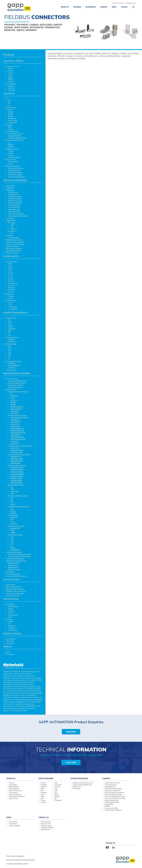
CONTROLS (8, 93)
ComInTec (44, 787)
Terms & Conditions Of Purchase (115, 796)
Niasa (43, 794)
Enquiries (71, 732)
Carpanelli (57, 785)
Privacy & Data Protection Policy (115, 798)
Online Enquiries (46, 822)
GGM (56, 790)
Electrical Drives (14, 787)
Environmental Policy (111, 808)
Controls (11, 783)
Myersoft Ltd (77, 787)
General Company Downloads (114, 792)
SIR (55, 798)
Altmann (43, 783)
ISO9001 (107, 806)
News (114, 7)
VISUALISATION (11, 599)
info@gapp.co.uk (130, 3)
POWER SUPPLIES (12, 633)
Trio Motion (58, 800)
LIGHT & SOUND (11, 579)
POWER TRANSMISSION (15, 312)
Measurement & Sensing (17, 796)
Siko (42, 798)
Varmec (43, 802)
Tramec (43, 800)
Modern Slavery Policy (112, 800)
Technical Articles (14, 825)
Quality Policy (109, 804)
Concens (57, 787)
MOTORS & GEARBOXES (15, 180)
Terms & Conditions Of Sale (113, 794)
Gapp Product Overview (112, 783)
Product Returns (110, 787)
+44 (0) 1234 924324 (118, 3)
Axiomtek (44, 785)
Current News (13, 822)
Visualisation (13, 785)
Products (65, 7)
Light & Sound (13, 798)
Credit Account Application (113, 788)
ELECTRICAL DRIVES (13, 61)
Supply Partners (46, 779)
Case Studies (13, 824)
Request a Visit (45, 824)
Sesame (57, 796)
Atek (56, 783)
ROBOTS (7, 646)
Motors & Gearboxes (15, 790)
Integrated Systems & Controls (82, 783)
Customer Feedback (47, 827)
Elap (55, 788)
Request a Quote (46, 825)
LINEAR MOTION (11, 256)
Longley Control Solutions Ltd (82, 785)
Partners (77, 7)
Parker (56, 794)
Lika (55, 792)
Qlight (43, 796)
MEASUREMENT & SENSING (16, 373)
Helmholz (44, 792)
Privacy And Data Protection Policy (21, 860)
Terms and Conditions (15, 856)
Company (103, 7)
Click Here (71, 762)
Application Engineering (112, 790)
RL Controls (76, 788)
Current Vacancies (111, 785)
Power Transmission (15, 794)
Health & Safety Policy (112, 802)
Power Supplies (14, 788)
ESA (42, 790)
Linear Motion (13, 792)
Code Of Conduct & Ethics (113, 810)
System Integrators (79, 779)
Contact (124, 7)
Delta (42, 788)
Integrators (91, 7)
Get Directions (45, 829)
